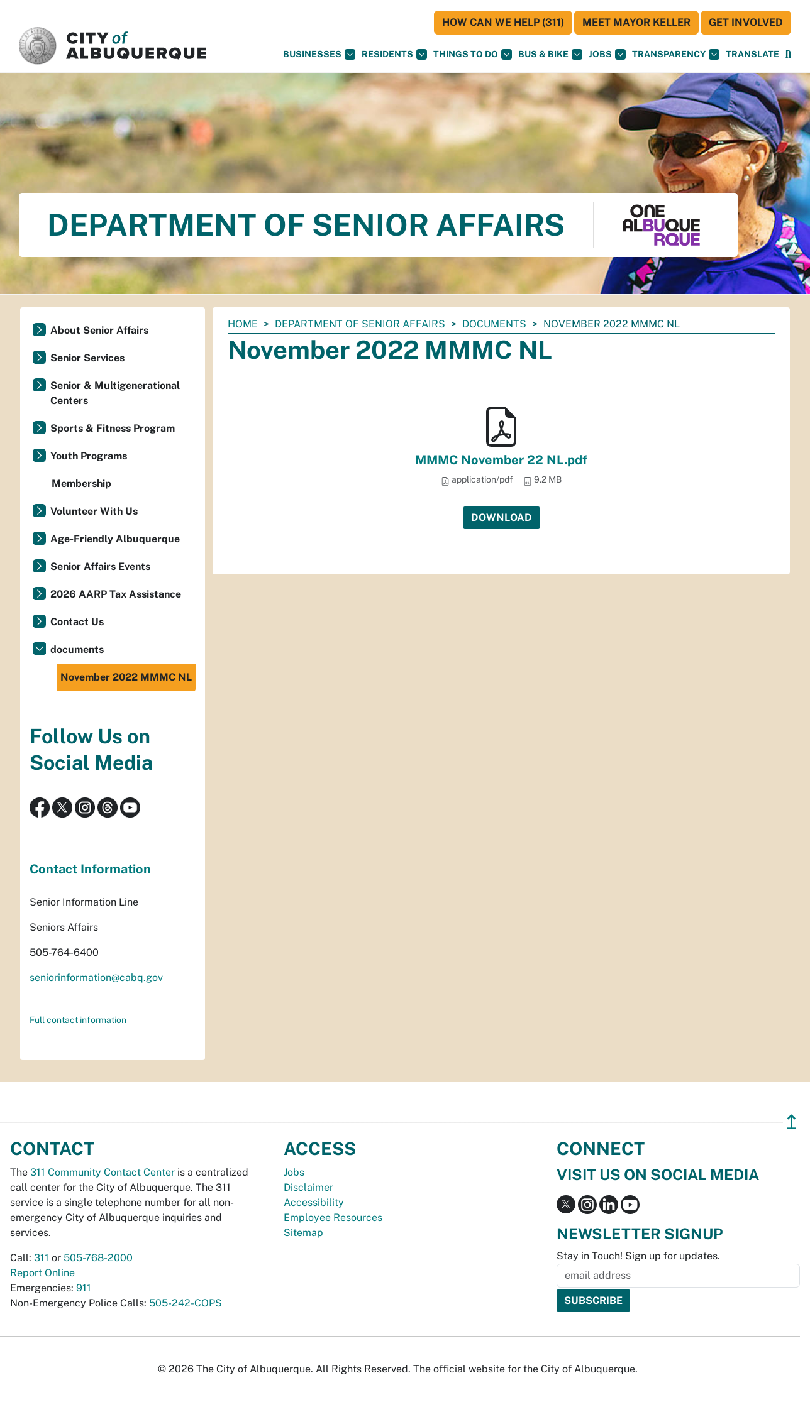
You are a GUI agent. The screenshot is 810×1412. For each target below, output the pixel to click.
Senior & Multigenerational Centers (115, 393)
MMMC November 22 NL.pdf (501, 460)
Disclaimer (308, 1187)
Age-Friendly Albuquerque (115, 539)
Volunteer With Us (94, 511)
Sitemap (303, 1233)
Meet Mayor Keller (636, 22)
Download (501, 517)
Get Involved (746, 22)
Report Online (42, 1273)
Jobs (607, 54)
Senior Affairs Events (100, 566)
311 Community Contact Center (102, 1172)
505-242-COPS (185, 1303)
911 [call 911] (83, 1288)
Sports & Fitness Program (112, 428)
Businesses (319, 54)
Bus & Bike (550, 54)
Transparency (675, 54)
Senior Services (87, 358)
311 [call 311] (41, 1258)
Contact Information (90, 869)
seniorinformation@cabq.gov (96, 977)
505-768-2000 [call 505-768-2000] (98, 1258)
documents (494, 324)
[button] (752, 54)
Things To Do (472, 54)
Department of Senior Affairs (360, 324)
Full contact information (78, 1020)
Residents (394, 54)
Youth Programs (88, 456)
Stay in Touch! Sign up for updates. (638, 1256)
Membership (81, 484)
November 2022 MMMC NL (126, 677)
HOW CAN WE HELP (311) (503, 22)
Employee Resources (333, 1217)
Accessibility (314, 1202)
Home (243, 324)
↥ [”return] (791, 1122)
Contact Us (77, 622)
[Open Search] (788, 54)
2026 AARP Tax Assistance (115, 594)
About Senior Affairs (99, 330)
